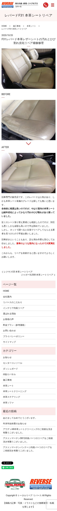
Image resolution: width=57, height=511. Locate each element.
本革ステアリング (11, 397)
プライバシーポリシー (13, 336)
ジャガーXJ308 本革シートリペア (37, 275)
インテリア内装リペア (13, 308)
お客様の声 (8, 319)
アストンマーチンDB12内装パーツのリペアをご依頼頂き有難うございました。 (28, 440)
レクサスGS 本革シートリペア (18, 271)
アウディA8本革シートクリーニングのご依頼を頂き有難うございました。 (27, 431)
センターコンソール (12, 363)
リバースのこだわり (12, 302)
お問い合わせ (9, 330)
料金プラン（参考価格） (14, 325)
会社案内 (7, 296)
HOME (4, 26)
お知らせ (7, 357)
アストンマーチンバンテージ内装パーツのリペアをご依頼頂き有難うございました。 (27, 449)
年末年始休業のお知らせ (14, 423)
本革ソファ (8, 402)
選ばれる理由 (9, 313)
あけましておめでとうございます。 (20, 418)
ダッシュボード (10, 369)
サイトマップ (9, 342)
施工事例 (16, 26)
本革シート (31, 26)
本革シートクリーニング (14, 391)
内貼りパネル (9, 374)
